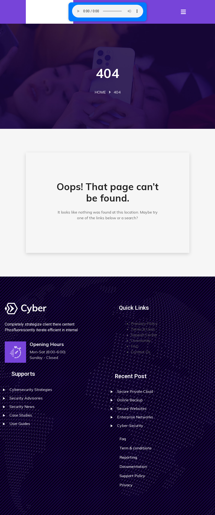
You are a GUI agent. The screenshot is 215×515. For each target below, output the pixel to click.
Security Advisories (26, 398)
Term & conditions (135, 448)
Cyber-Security (130, 425)
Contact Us (140, 351)
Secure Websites (131, 408)
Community (141, 340)
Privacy (126, 485)
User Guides (19, 423)
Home (100, 92)
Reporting (128, 457)
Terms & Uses (143, 329)
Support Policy (132, 475)
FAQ (134, 346)
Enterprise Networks (135, 417)
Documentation (133, 466)
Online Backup (130, 400)
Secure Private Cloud (135, 391)
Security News (22, 406)
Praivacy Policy (144, 323)
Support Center (144, 334)
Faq (122, 438)
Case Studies (20, 415)
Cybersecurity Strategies (30, 389)
